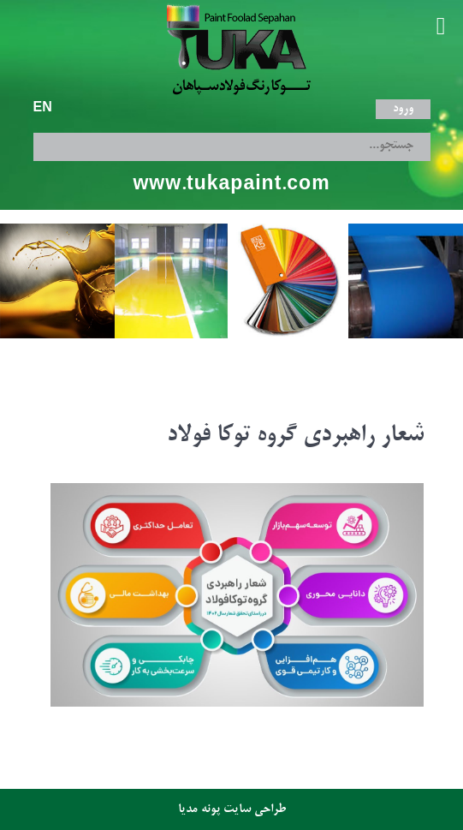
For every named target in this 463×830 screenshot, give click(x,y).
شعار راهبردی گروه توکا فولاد (295, 435)
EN (42, 109)
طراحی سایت (254, 809)
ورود (403, 109)
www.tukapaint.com (231, 185)
